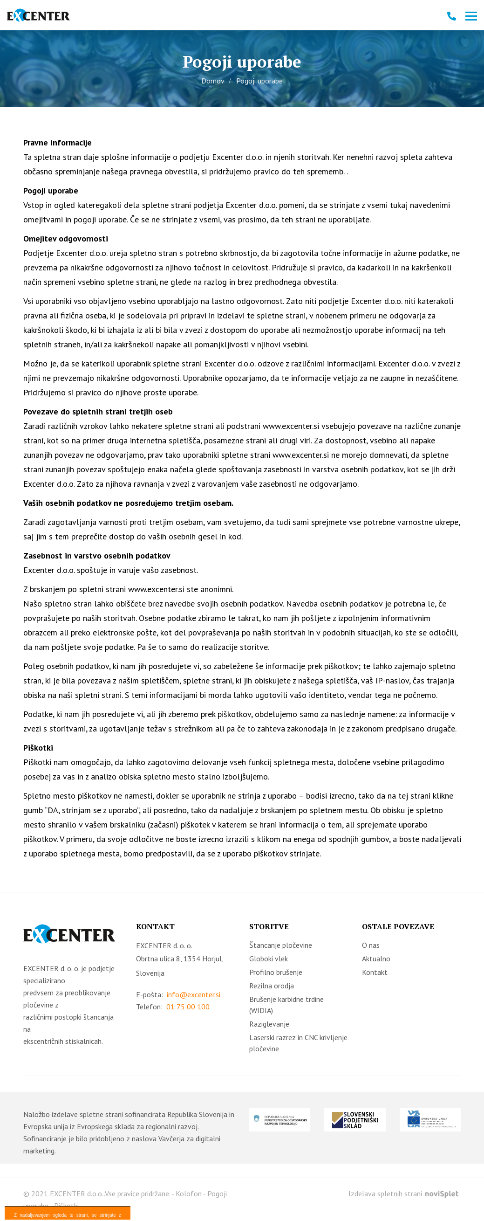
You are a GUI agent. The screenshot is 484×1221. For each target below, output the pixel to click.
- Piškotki (64, 1205)
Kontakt (375, 972)
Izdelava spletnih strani (403, 1193)
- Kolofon (186, 1193)
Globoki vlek (268, 958)
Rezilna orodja (271, 985)
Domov (213, 80)
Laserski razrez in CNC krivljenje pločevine (298, 1043)
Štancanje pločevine (280, 945)
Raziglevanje (269, 1023)
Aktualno (376, 958)
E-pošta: (178, 994)
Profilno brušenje (275, 972)
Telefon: (173, 1007)
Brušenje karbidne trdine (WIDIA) (286, 1004)
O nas (371, 945)
